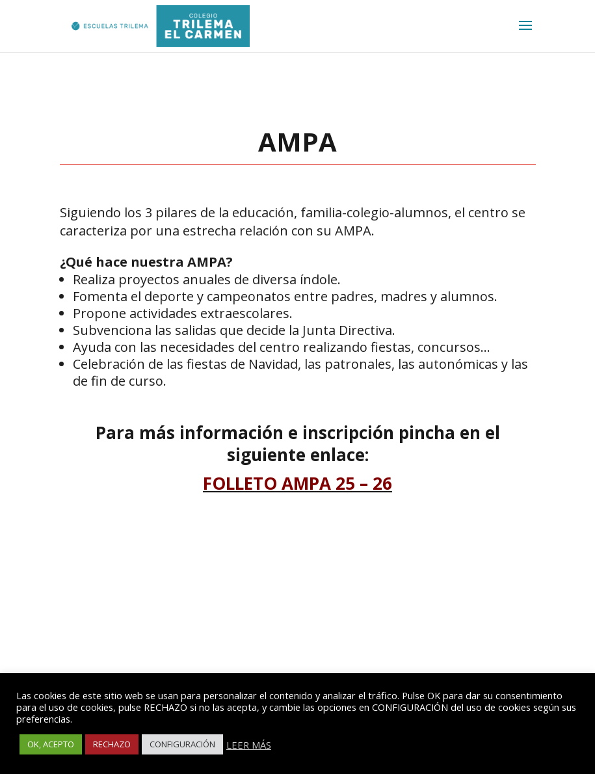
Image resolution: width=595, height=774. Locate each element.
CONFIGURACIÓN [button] (182, 744)
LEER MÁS (248, 745)
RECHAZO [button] (112, 744)
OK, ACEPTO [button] (50, 744)
